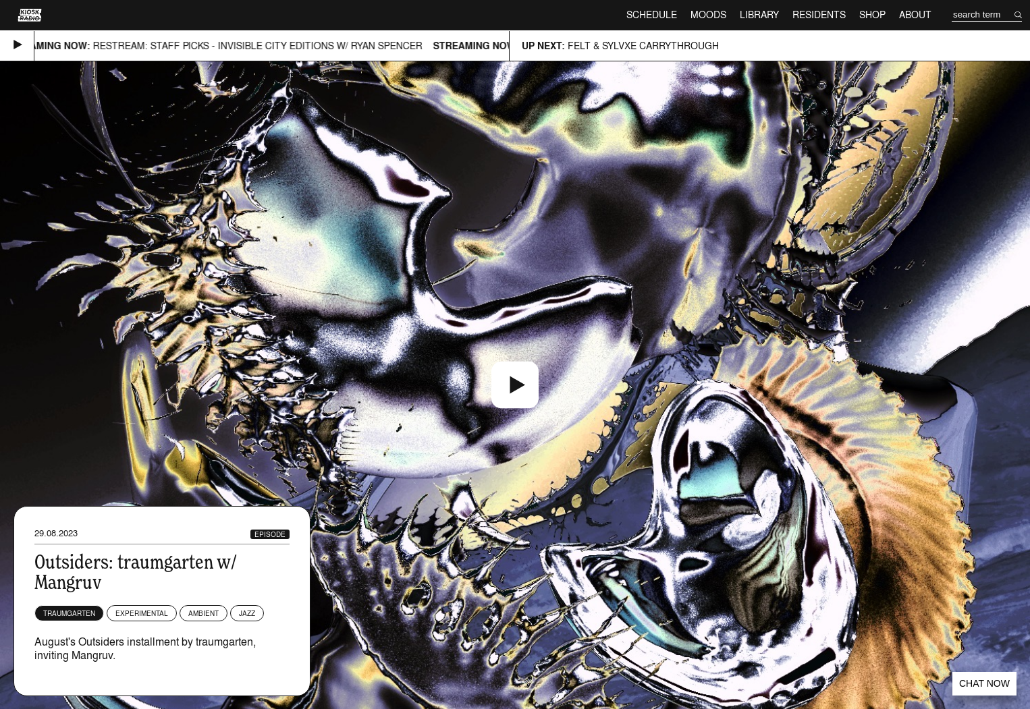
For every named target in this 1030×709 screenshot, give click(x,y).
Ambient (203, 613)
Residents (819, 14)
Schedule (651, 14)
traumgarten (69, 613)
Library (759, 14)
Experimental (141, 613)
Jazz (247, 613)
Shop (872, 14)
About (915, 14)
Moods (708, 14)
